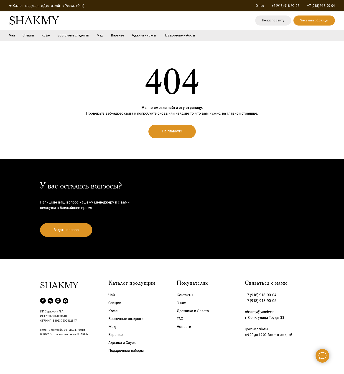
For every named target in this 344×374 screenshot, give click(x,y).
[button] (314, 20)
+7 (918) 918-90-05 (285, 6)
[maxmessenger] (65, 301)
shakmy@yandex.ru (260, 312)
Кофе (46, 35)
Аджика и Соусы (122, 342)
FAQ (180, 319)
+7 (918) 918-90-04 (321, 6)
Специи (28, 35)
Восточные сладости (73, 35)
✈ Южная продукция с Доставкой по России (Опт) (46, 6)
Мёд (100, 35)
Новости (184, 327)
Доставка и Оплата (193, 311)
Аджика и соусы (144, 35)
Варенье (117, 35)
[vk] (50, 301)
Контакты (185, 295)
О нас (260, 6)
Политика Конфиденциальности (62, 329)
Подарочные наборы (179, 35)
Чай (12, 35)
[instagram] (58, 301)
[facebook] (43, 301)
